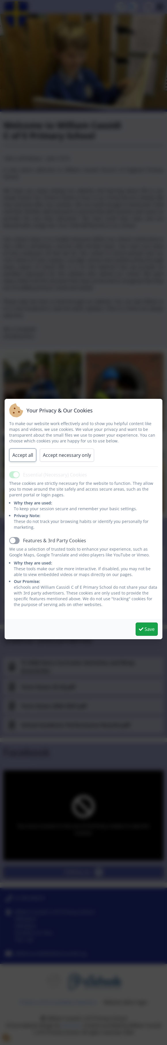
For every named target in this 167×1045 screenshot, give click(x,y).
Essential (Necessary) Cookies (55, 475)
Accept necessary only (67, 455)
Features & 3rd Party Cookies (54, 540)
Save (147, 629)
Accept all (22, 455)
